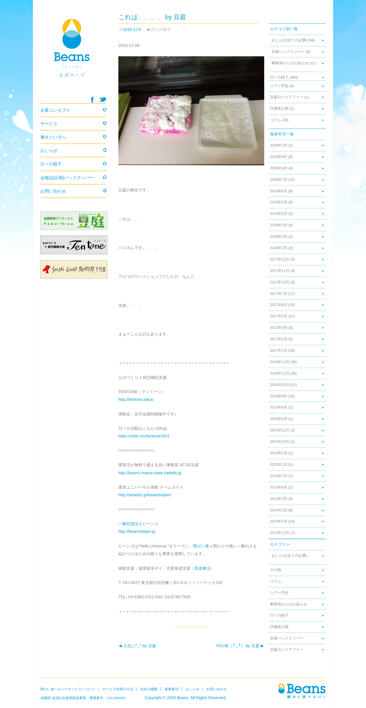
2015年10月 (279, 442)
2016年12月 (279, 362)
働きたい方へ (53, 137)
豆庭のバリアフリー (286, 97)
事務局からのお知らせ (290, 63)
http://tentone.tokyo (135, 399)
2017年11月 (279, 271)
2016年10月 (279, 385)
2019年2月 (278, 145)
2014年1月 (278, 521)
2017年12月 (279, 259)
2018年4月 (278, 214)
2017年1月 (278, 351)
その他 (275, 570)
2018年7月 (278, 180)
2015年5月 (278, 453)
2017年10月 (279, 282)
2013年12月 (279, 533)
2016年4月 (278, 419)
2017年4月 (278, 328)
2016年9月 (278, 396)
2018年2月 (278, 237)
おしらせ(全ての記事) (289, 40)
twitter (102, 99)
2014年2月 (278, 510)
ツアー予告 (279, 86)
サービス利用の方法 (117, 689)
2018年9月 (278, 157)
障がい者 (201, 546)
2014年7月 (278, 476)
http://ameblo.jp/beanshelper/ (145, 495)
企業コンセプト (55, 110)
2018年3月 (278, 225)
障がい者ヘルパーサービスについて (67, 689)
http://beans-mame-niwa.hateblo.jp (150, 473)
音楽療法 (202, 568)
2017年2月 (278, 339)
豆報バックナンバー (288, 52)
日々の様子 (161, 29)
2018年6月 (278, 191)
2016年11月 (279, 373)
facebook (92, 100)
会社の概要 (149, 689)
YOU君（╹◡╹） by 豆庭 (240, 646)
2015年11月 (279, 430)
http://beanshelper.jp (137, 531)
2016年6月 (278, 407)
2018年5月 (278, 202)
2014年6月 (278, 487)
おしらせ (48, 150)
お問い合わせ (53, 191)
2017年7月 (278, 294)
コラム (275, 120)
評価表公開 (279, 109)
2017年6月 (278, 305)
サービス (48, 123)
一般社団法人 (130, 523)
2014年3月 (278, 499)
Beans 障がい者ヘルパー (73, 54)
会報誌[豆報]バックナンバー (67, 177)
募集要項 (171, 689)
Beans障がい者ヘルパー (302, 690)
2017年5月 (278, 316)
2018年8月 (278, 168)
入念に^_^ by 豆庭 (137, 646)
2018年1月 (278, 248)
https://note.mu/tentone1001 (144, 436)
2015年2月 (278, 465)
